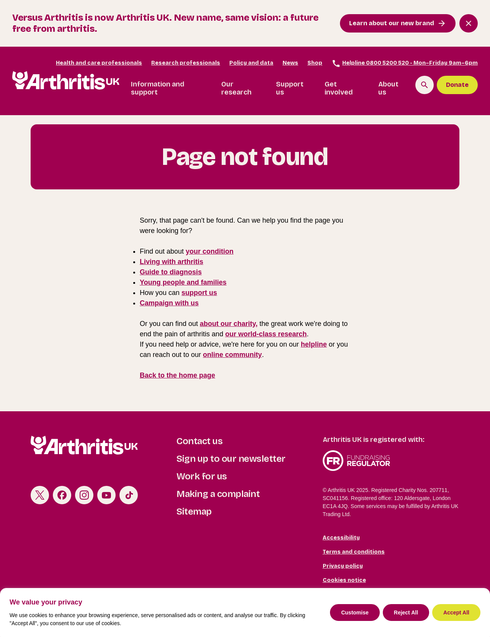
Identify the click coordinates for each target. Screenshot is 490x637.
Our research (236, 88)
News (290, 63)
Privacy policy (343, 566)
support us (199, 293)
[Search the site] (424, 85)
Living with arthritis (171, 262)
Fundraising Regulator (391, 460)
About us (388, 88)
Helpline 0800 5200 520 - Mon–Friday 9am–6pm (405, 63)
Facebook (62, 495)
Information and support (158, 88)
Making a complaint (218, 494)
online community (232, 354)
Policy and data (251, 63)
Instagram (84, 495)
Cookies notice (344, 580)
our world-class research (266, 334)
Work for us (201, 476)
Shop (314, 63)
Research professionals (185, 63)
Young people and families (183, 282)
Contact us (199, 441)
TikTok (128, 495)
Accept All (456, 612)
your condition (210, 251)
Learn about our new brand (391, 23)
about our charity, (229, 323)
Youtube (106, 495)
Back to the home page (177, 375)
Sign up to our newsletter (231, 458)
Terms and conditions (354, 552)
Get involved (339, 88)
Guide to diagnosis (171, 272)
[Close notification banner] (468, 23)
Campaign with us (169, 303)
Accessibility (341, 537)
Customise (355, 612)
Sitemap (194, 511)
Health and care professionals (99, 63)
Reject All (406, 612)
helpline (314, 344)
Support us (290, 88)
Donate (457, 84)
